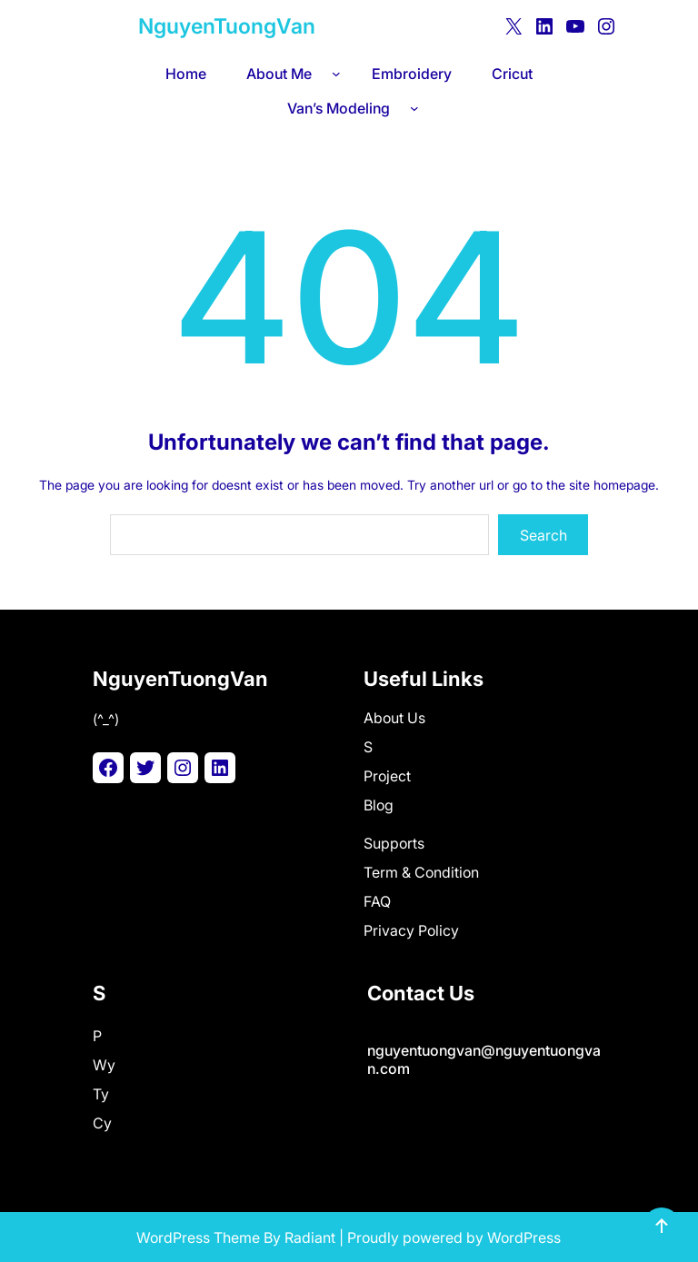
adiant (314, 1237)
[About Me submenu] (340, 73)
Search (543, 535)
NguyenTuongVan (226, 26)
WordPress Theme (198, 1237)
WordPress (524, 1237)
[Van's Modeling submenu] (418, 108)
